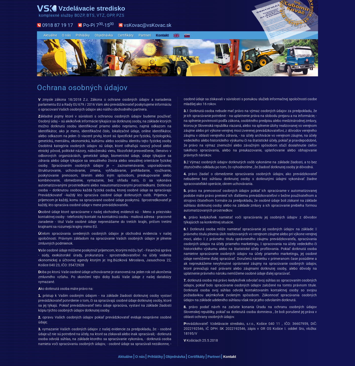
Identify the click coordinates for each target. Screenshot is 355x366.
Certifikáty (126, 35)
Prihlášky (83, 35)
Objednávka (104, 35)
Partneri (145, 35)
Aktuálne (50, 35)
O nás (66, 35)
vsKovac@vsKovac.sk (147, 25)
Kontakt (162, 35)
